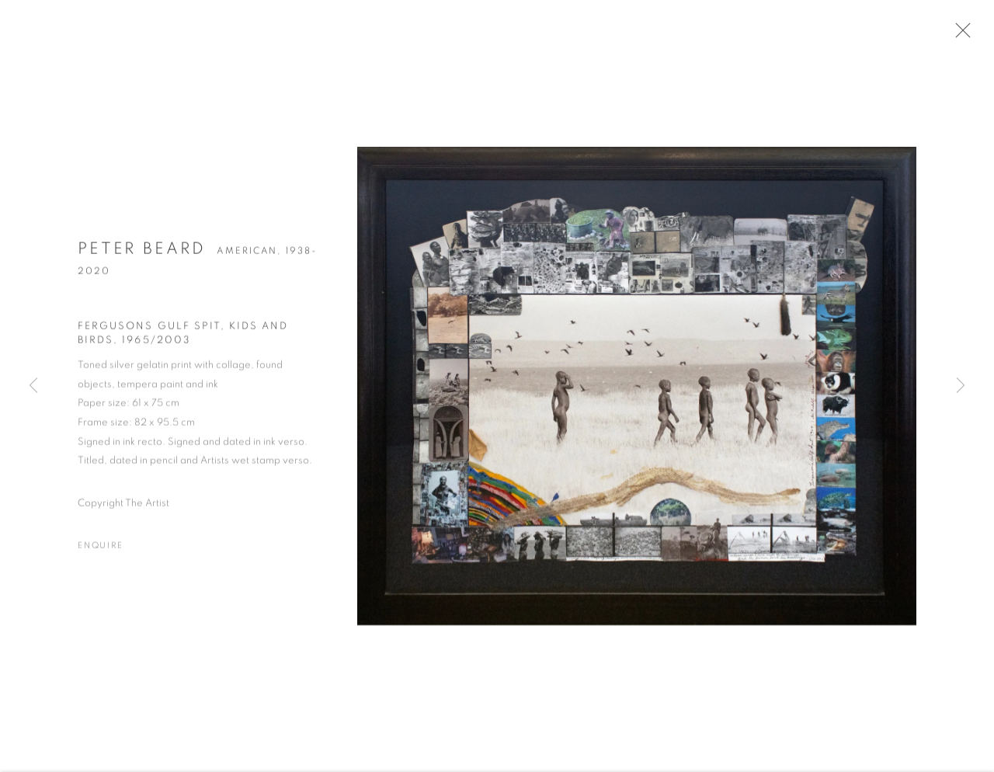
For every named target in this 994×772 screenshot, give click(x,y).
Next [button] (960, 386)
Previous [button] (33, 386)
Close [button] (960, 35)
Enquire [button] (100, 549)
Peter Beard (142, 252)
